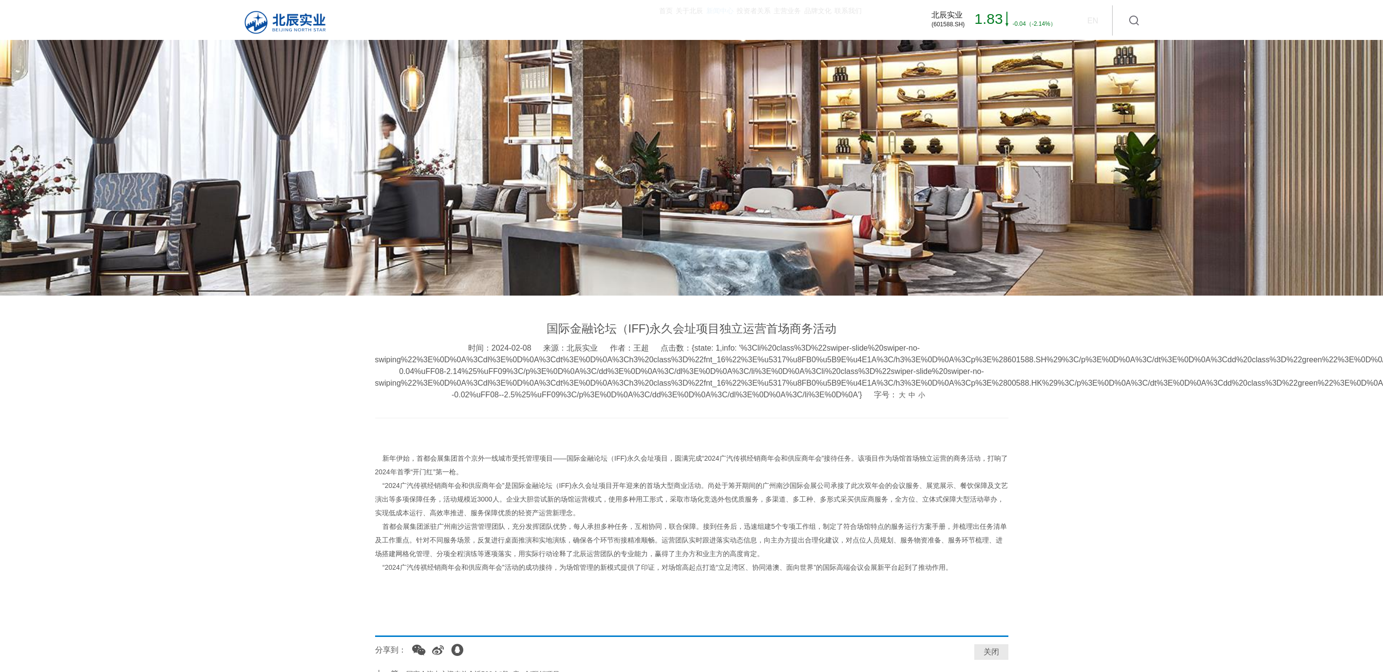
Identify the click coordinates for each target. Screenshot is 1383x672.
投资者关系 (654, 20)
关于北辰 (533, 20)
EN (1092, 20)
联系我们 (833, 20)
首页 (483, 20)
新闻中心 (591, 20)
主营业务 (716, 20)
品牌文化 (774, 20)
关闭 (991, 652)
